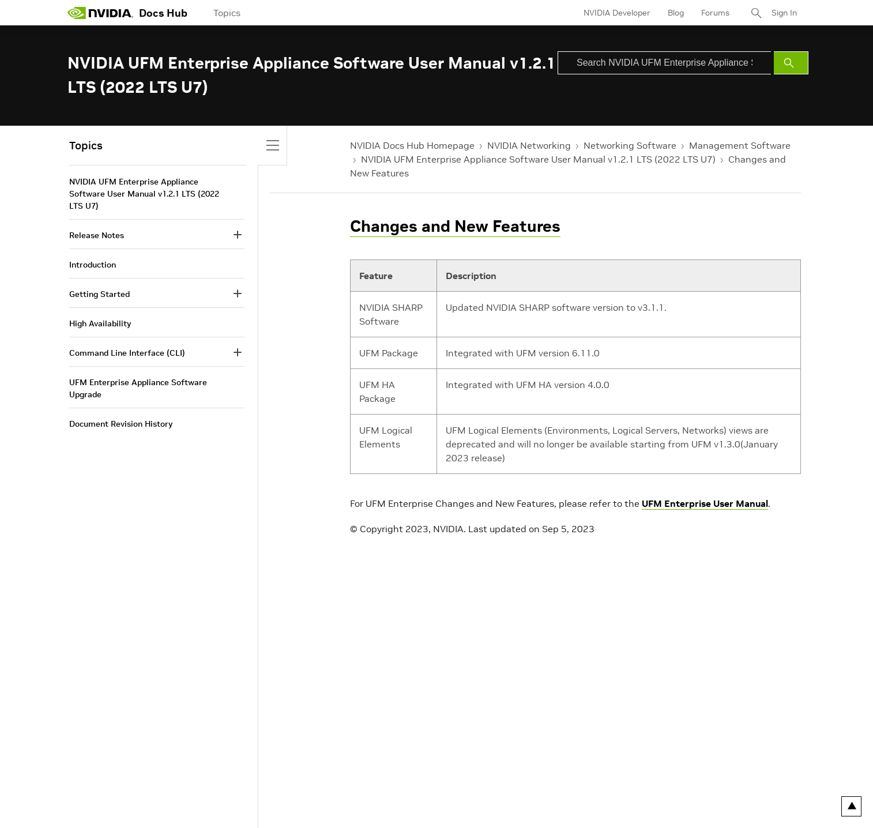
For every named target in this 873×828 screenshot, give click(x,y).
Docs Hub (163, 13)
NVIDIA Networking (529, 145)
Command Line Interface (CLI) (127, 353)
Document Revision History (120, 424)
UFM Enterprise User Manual (705, 503)
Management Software (740, 145)
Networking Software (630, 145)
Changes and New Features (455, 226)
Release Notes (96, 235)
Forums (715, 12)
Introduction (92, 264)
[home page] (100, 12)
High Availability (100, 323)
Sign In (784, 12)
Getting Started (99, 294)
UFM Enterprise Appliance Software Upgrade (138, 388)
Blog (676, 12)
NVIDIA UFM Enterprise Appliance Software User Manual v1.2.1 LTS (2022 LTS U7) (538, 159)
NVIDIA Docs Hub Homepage (412, 145)
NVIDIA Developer (617, 12)
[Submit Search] (791, 62)
